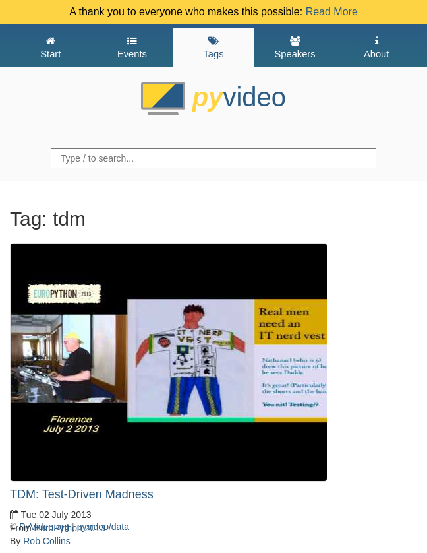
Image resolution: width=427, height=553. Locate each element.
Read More (332, 11)
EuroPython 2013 (69, 528)
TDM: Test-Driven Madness (82, 494)
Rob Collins (47, 541)
